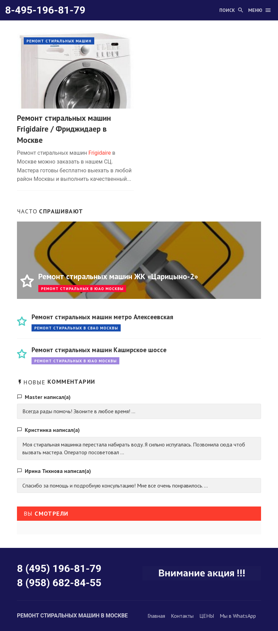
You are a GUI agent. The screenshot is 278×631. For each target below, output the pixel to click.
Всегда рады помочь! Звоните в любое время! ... (78, 411)
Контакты (182, 615)
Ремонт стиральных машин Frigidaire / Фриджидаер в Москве (64, 129)
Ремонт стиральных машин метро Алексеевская (102, 316)
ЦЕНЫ (206, 615)
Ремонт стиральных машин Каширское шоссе (99, 349)
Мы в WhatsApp (238, 615)
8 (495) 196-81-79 (59, 568)
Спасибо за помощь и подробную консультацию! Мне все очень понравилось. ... (115, 485)
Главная (156, 615)
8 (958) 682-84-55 (59, 583)
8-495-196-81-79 (45, 10)
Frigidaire (99, 153)
